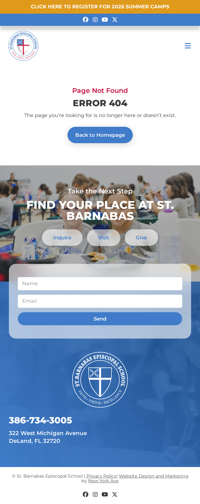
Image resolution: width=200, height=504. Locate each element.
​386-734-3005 (40, 420)
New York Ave (103, 480)
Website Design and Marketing (153, 476)
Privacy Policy (101, 476)
